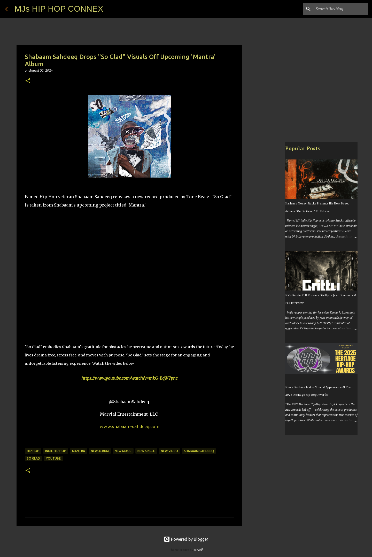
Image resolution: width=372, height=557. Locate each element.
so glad (33, 458)
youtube (53, 458)
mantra (78, 451)
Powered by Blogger (186, 539)
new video (169, 451)
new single (146, 451)
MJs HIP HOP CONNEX (58, 8)
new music (123, 451)
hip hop (33, 451)
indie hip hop (55, 451)
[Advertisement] (268, 223)
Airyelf (198, 549)
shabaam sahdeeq (199, 451)
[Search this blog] (341, 9)
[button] (28, 81)
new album (100, 451)
